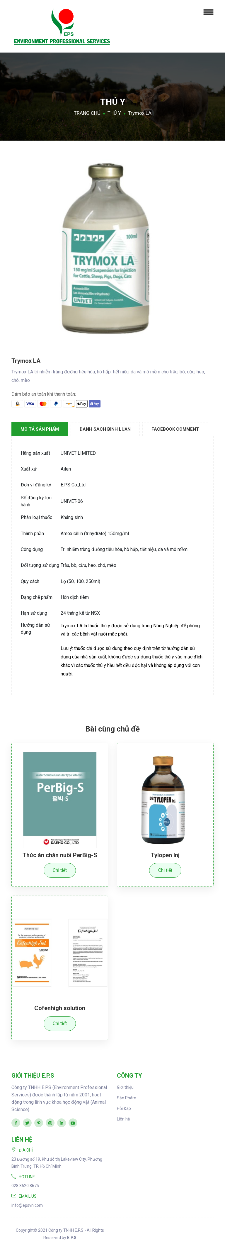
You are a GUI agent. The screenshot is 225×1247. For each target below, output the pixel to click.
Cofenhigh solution (59, 1008)
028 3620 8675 (25, 1185)
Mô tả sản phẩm (40, 429)
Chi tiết (60, 870)
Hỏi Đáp (124, 1108)
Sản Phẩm (126, 1097)
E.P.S (71, 1237)
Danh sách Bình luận (105, 429)
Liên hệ (123, 1118)
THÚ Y (114, 113)
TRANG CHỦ (87, 113)
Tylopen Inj (165, 855)
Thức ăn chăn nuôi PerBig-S (60, 855)
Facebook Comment (175, 429)
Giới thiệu (125, 1087)
